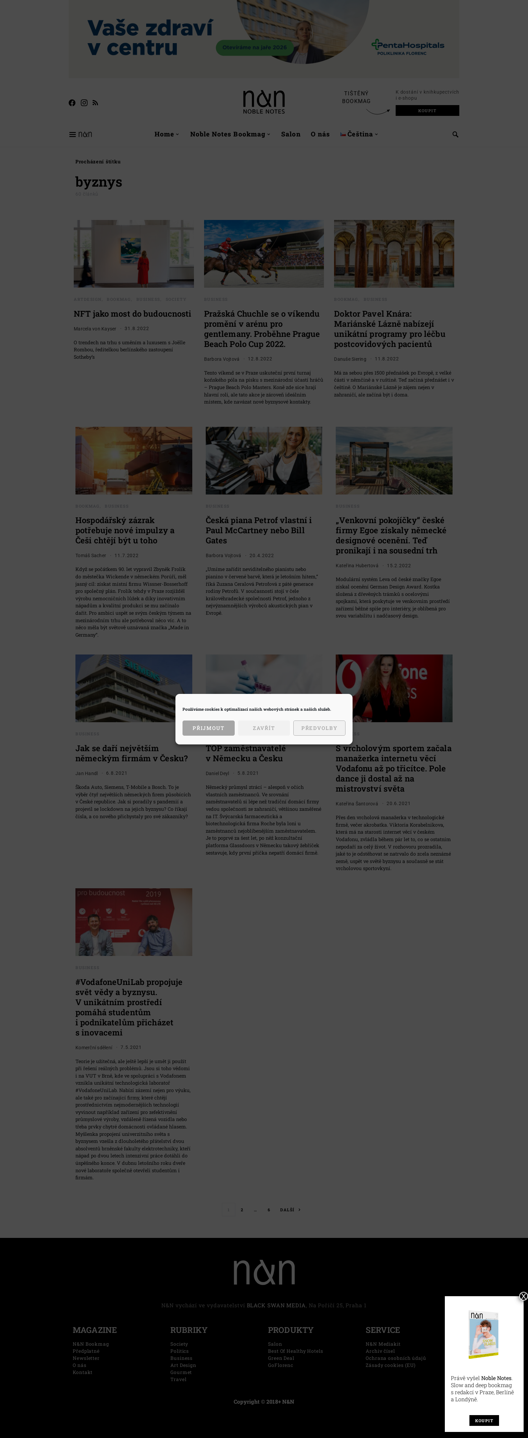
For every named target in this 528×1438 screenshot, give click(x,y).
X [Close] (523, 1296)
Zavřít (264, 728)
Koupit (484, 1420)
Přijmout (209, 728)
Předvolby (319, 728)
